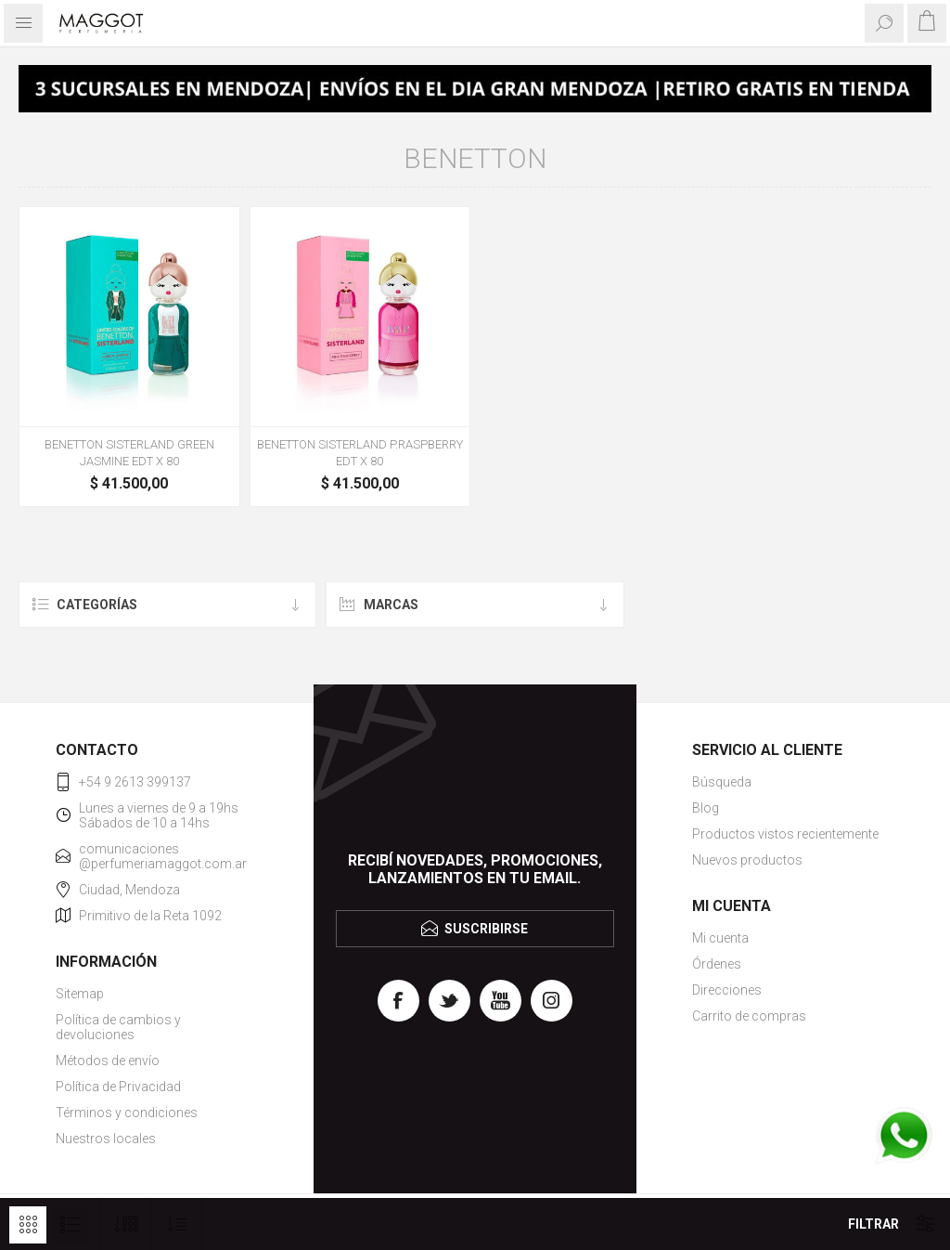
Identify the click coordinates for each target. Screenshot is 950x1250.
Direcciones (727, 990)
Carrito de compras (749, 1016)
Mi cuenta (720, 938)
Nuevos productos (747, 860)
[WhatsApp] (903, 1137)
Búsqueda (721, 782)
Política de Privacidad (118, 1086)
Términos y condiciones (127, 1112)
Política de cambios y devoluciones (118, 1027)
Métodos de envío (108, 1060)
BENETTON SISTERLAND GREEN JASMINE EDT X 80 (129, 452)
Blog (705, 808)
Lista (69, 1224)
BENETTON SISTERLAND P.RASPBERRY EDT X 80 (360, 452)
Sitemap (80, 993)
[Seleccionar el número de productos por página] (125, 1224)
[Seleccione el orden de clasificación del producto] (176, 1224)
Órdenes (716, 964)
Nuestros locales (106, 1138)
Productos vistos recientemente (785, 834)
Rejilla (27, 1224)
